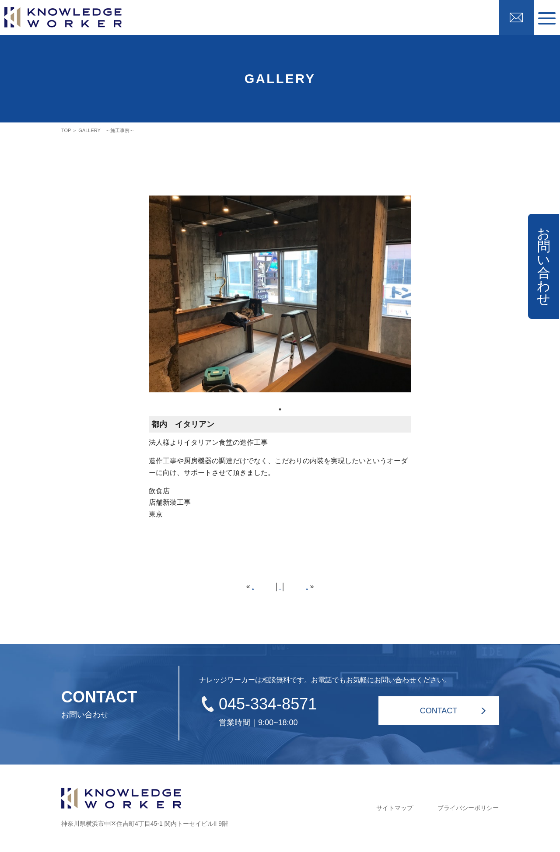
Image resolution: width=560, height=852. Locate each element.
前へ (247, 586)
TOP (66, 130)
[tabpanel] (280, 299)
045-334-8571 (268, 704)
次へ (313, 586)
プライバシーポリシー (468, 807)
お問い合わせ (543, 266)
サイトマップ (394, 807)
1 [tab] (280, 409)
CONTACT (439, 710)
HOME (280, 586)
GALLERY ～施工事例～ (106, 130)
